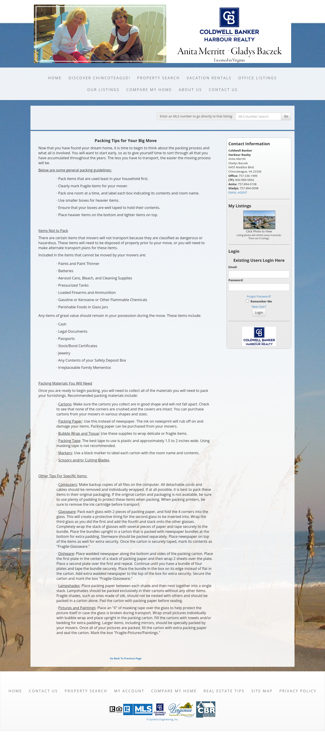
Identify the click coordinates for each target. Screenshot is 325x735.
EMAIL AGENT (237, 192)
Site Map (261, 690)
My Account (129, 690)
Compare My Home (149, 89)
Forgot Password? (259, 296)
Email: (232, 267)
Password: (235, 280)
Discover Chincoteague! (99, 77)
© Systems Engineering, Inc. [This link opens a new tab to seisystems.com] (162, 719)
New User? (259, 306)
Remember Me (259, 301)
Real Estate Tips (224, 690)
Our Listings (103, 89)
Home (55, 77)
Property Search (158, 77)
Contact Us (223, 89)
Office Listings (257, 77)
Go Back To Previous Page (126, 658)
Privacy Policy (298, 690)
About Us (190, 89)
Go (286, 116)
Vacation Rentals (209, 77)
